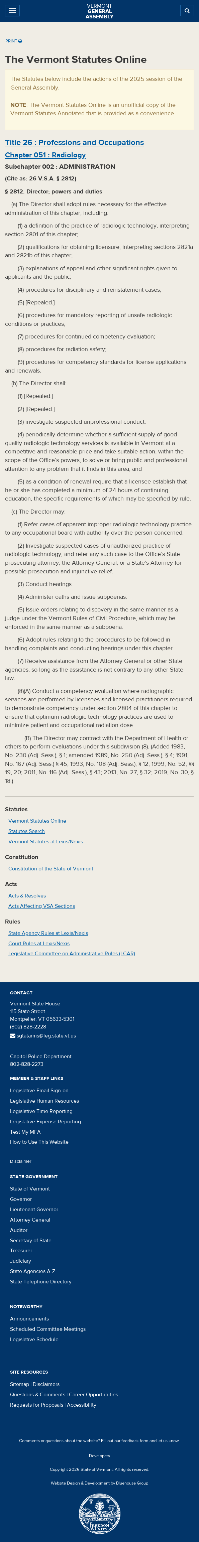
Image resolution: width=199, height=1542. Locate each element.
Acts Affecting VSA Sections (41, 906)
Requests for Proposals (36, 1405)
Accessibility (81, 1405)
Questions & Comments (37, 1394)
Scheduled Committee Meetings (48, 1329)
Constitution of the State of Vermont (50, 868)
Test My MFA (25, 1132)
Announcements (29, 1318)
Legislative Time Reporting (41, 1111)
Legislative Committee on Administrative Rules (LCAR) (71, 953)
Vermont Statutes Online (37, 821)
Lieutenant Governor (34, 1209)
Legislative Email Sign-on (39, 1090)
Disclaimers (46, 1384)
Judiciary (20, 1261)
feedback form (134, 1440)
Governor (21, 1199)
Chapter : (45, 155)
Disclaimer (20, 1161)
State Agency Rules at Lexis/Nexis (48, 933)
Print (13, 41)
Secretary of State (31, 1240)
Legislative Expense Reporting (45, 1121)
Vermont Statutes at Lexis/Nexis (45, 841)
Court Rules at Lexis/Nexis (39, 943)
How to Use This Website (39, 1142)
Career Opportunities (93, 1394)
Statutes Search (26, 831)
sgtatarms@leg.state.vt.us (43, 1035)
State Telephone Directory (41, 1281)
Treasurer (21, 1250)
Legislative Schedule (34, 1339)
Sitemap (19, 1384)
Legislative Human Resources (44, 1101)
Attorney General (30, 1220)
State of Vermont (30, 1188)
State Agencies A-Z (32, 1271)
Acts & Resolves (27, 895)
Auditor (18, 1230)
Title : (74, 142)
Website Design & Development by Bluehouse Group (99, 1483)
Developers (99, 1455)
